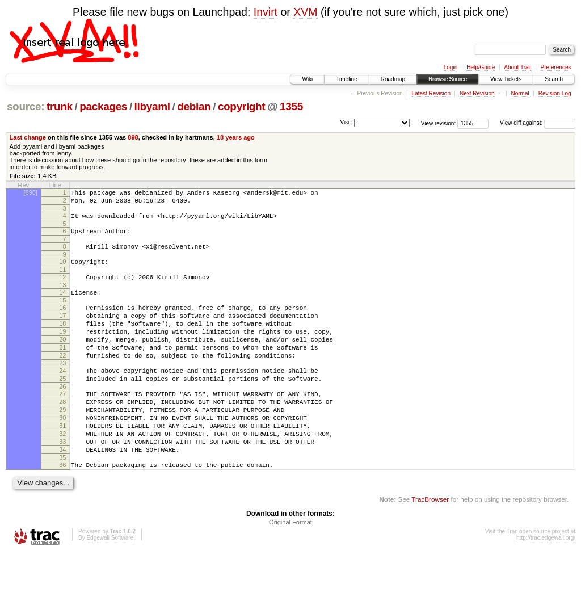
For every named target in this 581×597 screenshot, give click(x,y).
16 (62, 321)
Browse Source (447, 79)
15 (62, 313)
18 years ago (236, 137)
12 (62, 287)
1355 (291, 106)
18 (62, 340)
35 (62, 500)
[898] (30, 192)
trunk (60, 106)
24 (62, 396)
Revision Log (554, 93)
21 (62, 369)
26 (62, 415)
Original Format (290, 566)
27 (62, 422)
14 (62, 304)
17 (62, 330)
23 (62, 388)
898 (133, 137)
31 (62, 461)
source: (25, 106)
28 (62, 432)
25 (62, 405)
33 (62, 480)
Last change (28, 137)
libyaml (152, 106)
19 (62, 350)
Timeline (346, 79)
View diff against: (537, 123)
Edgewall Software (109, 582)
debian (193, 106)
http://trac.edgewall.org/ (545, 582)
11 (62, 279)
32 (62, 471)
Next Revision (477, 93)
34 (62, 490)
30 (62, 451)
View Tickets (505, 79)
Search (554, 79)
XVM (305, 12)
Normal (520, 93)
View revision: (438, 123)
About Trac (517, 67)
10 (62, 270)
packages (103, 106)
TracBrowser (430, 543)
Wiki (307, 79)
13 (62, 296)
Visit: (346, 122)
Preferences (556, 67)
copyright (241, 106)
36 (62, 507)
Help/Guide (480, 67)
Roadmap (393, 79)
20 (62, 359)
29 (62, 442)
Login (450, 67)
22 (62, 379)
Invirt (265, 12)
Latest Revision (431, 93)
